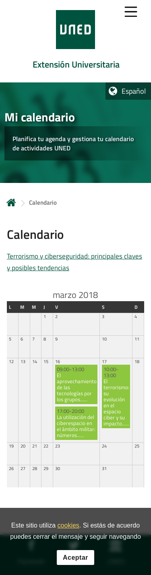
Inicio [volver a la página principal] (11, 202)
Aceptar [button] (75, 559)
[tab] (75, 41)
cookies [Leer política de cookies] (68, 527)
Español (134, 91)
